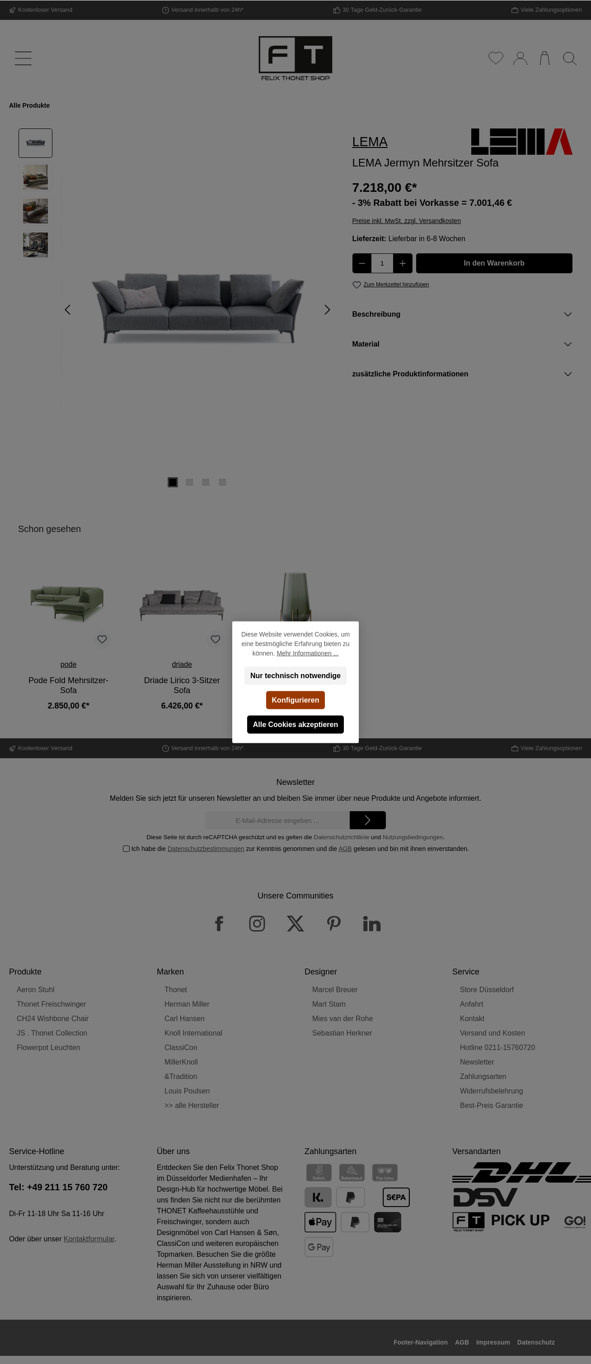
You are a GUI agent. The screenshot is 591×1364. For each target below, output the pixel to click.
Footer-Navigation (421, 1342)
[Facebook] (219, 924)
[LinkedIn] (372, 924)
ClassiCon (180, 1047)
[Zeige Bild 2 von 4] (189, 482)
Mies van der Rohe (342, 1018)
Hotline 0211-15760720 (497, 1047)
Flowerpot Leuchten (48, 1047)
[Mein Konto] (519, 58)
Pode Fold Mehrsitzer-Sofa (68, 685)
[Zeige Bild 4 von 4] (222, 482)
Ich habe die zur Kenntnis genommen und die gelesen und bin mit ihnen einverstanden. (300, 848)
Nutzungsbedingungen (413, 837)
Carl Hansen (184, 1018)
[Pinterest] (334, 924)
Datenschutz (536, 1342)
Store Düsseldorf (487, 989)
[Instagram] (257, 924)
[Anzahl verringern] (362, 263)
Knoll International (193, 1033)
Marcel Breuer (334, 989)
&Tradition (180, 1076)
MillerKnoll (181, 1062)
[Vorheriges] (68, 309)
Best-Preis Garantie (491, 1105)
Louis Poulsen (187, 1091)
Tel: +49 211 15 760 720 (58, 1187)
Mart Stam (329, 1004)
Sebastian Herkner (342, 1033)
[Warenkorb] (544, 58)
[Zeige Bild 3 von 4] (206, 482)
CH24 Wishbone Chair (53, 1018)
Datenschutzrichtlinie (341, 837)
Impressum (493, 1342)
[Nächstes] (327, 309)
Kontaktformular (89, 1239)
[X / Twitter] (295, 924)
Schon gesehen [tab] (49, 529)
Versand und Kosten (492, 1033)
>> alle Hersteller (191, 1105)
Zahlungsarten (483, 1076)
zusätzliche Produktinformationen (410, 374)
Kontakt (472, 1018)
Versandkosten (331, 1359)
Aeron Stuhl (36, 989)
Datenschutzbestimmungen (206, 848)
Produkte (25, 971)
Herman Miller (187, 1004)
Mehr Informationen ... (307, 652)
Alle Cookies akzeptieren (295, 724)
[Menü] (21, 58)
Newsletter (477, 1062)
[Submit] (368, 820)
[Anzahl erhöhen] (403, 263)
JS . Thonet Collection (52, 1033)
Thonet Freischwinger (51, 1004)
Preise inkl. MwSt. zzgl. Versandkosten (406, 220)
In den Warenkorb (494, 263)
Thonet (175, 989)
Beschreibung (376, 314)
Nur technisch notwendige (295, 675)
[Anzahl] (382, 263)
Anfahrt (471, 1004)
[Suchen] (569, 58)
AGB (345, 848)
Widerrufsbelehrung (491, 1091)
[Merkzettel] (495, 58)
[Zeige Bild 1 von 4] (173, 482)
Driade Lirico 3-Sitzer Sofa (182, 685)
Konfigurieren (295, 699)
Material (366, 344)
